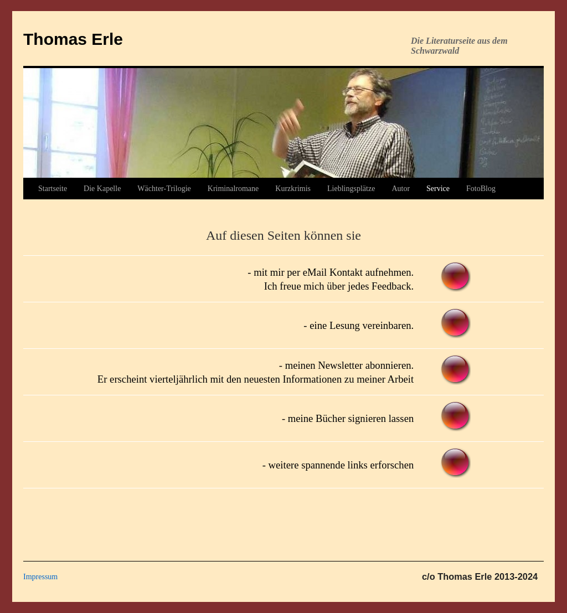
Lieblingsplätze (351, 188)
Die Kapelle (102, 188)
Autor (400, 188)
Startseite (52, 188)
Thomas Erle (73, 39)
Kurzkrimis (293, 188)
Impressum (40, 577)
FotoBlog (481, 188)
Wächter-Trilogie (163, 188)
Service (438, 188)
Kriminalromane (233, 188)
